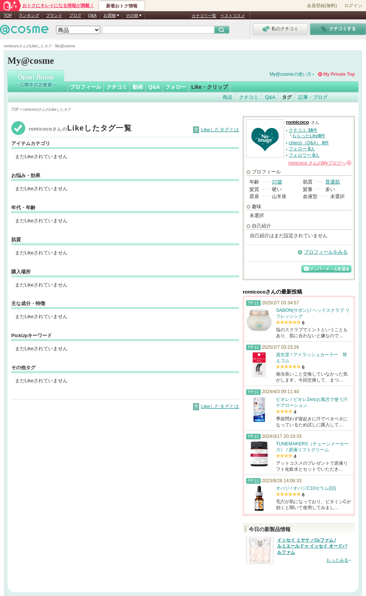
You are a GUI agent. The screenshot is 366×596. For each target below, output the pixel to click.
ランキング (29, 15)
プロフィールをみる (326, 252)
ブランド (54, 15)
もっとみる (337, 560)
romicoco (297, 122)
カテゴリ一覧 (204, 15)
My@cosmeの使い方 (290, 74)
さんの (319, 163)
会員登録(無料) (322, 5)
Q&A (92, 15)
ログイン (353, 5)
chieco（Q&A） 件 (309, 142)
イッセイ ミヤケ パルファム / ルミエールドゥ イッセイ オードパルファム (312, 546)
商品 (227, 97)
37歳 (277, 182)
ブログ (75, 15)
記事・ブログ (313, 97)
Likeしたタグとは (220, 129)
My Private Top (339, 74)
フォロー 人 (302, 148)
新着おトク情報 (121, 6)
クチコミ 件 (303, 130)
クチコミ (116, 87)
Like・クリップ (209, 87)
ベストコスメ (232, 15)
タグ (287, 97)
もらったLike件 (309, 135)
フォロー (175, 87)
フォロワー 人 (304, 155)
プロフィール (85, 87)
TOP (8, 15)
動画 (138, 87)
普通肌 (332, 182)
